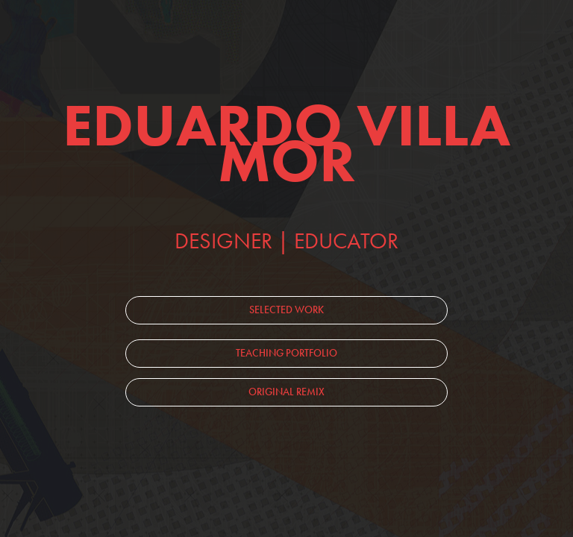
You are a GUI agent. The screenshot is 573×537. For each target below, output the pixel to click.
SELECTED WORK (286, 310)
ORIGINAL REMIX (286, 392)
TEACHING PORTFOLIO (286, 353)
